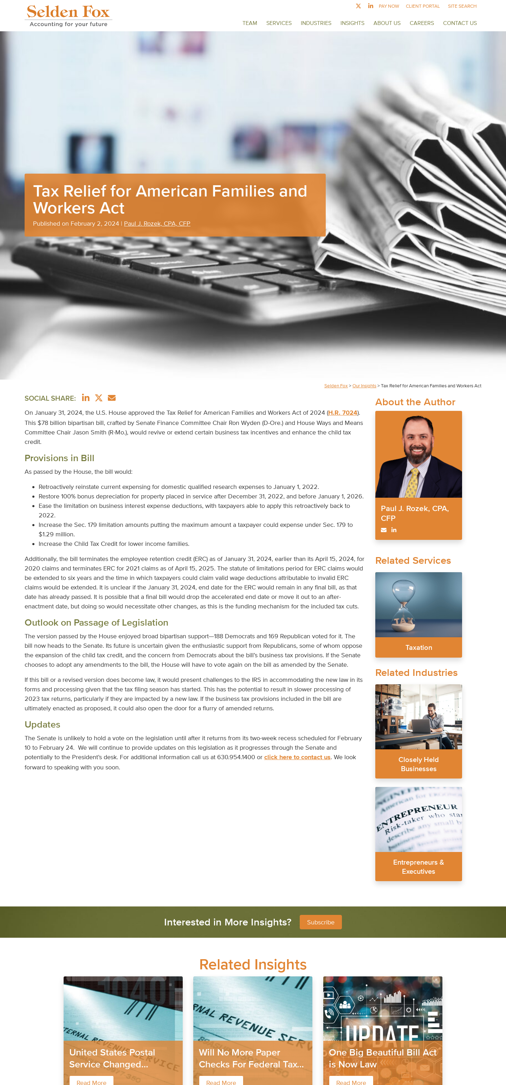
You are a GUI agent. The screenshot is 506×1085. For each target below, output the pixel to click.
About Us (387, 23)
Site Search (462, 6)
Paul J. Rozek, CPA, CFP (157, 223)
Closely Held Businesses (418, 764)
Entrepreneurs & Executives (418, 866)
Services (279, 23)
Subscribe (321, 922)
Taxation (418, 647)
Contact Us (460, 23)
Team (249, 23)
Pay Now (389, 6)
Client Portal (423, 6)
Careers (422, 23)
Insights (352, 23)
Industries (316, 23)
